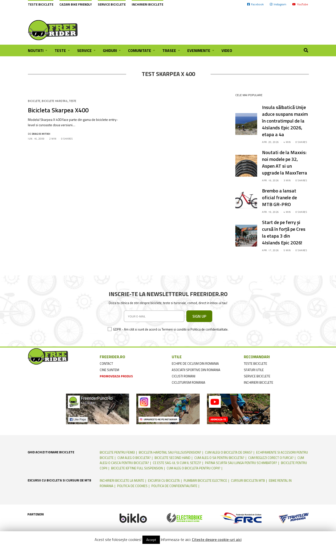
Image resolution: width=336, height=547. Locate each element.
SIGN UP (199, 316)
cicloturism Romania (188, 382)
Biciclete (34, 101)
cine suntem (109, 369)
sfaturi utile (254, 369)
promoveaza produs (116, 376)
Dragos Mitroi (41, 134)
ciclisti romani (183, 376)
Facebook (255, 4)
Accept (151, 539)
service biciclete (257, 376)
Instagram (278, 4)
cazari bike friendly (75, 4)
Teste (72, 101)
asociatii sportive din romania (196, 369)
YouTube (300, 4)
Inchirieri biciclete (147, 4)
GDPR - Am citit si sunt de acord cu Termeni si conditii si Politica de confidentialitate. (170, 329)
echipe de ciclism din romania (195, 363)
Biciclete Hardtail (55, 101)
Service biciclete (112, 4)
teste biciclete (255, 363)
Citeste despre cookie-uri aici (217, 539)
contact (106, 363)
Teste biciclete (40, 4)
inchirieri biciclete (258, 382)
